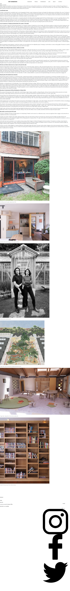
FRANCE (36, 1)
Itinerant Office (10, 504)
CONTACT (60, 1)
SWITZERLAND (43, 1)
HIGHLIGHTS (29, 1)
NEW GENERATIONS (12, 1)
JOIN (49, 1)
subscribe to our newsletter (4, 506)
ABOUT (54, 1)
